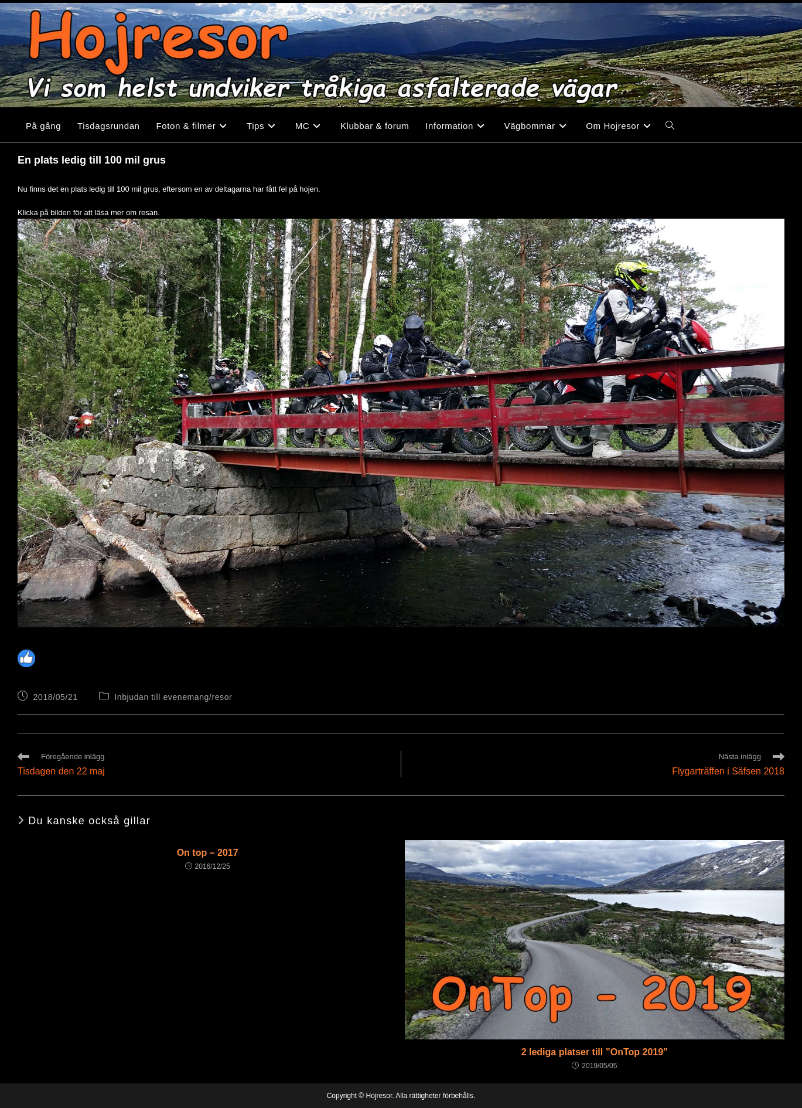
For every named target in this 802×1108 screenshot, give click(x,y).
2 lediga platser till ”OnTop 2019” (594, 1052)
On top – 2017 (207, 853)
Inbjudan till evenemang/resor (173, 697)
